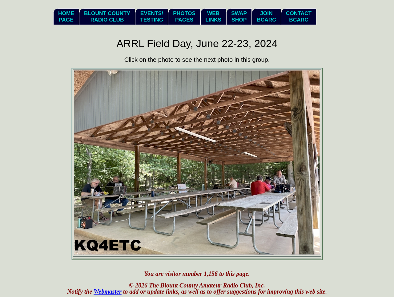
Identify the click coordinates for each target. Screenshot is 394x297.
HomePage (66, 16)
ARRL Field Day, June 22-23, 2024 (197, 43)
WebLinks (213, 16)
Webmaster (108, 291)
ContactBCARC (299, 16)
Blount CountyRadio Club (107, 16)
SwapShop (239, 16)
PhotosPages (184, 16)
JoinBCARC (266, 16)
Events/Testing (151, 16)
